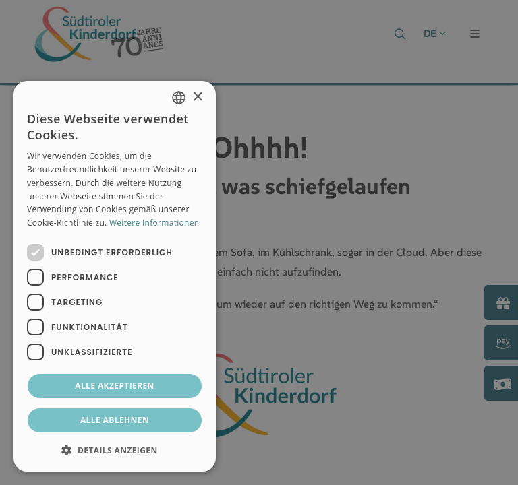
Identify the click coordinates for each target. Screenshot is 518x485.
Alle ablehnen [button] (114, 420)
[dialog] (114, 276)
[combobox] (178, 97)
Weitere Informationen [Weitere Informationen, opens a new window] (154, 222)
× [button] (197, 97)
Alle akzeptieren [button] (114, 385)
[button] (114, 450)
